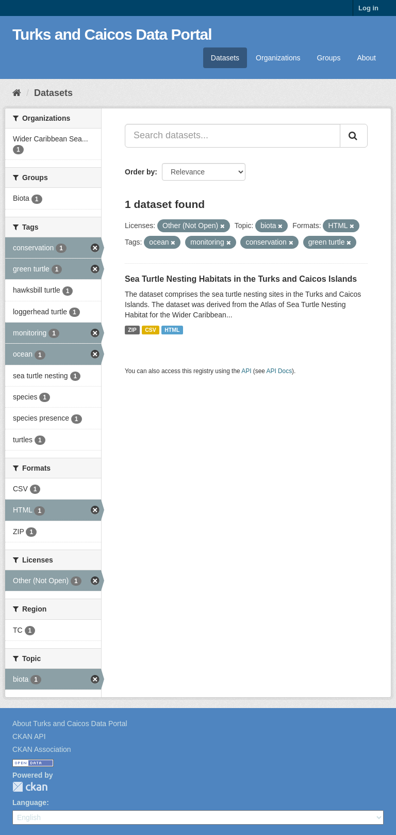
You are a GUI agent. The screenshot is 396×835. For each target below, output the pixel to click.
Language (29, 802)
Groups (328, 58)
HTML (171, 330)
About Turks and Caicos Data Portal (69, 723)
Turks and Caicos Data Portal (112, 34)
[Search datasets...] (232, 136)
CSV (150, 330)
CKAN (29, 786)
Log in (368, 8)
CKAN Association (41, 749)
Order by (140, 172)
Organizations (278, 58)
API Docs (279, 371)
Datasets (225, 58)
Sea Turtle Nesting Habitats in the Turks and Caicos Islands (241, 279)
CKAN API (29, 736)
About (366, 58)
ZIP (132, 330)
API (246, 371)
